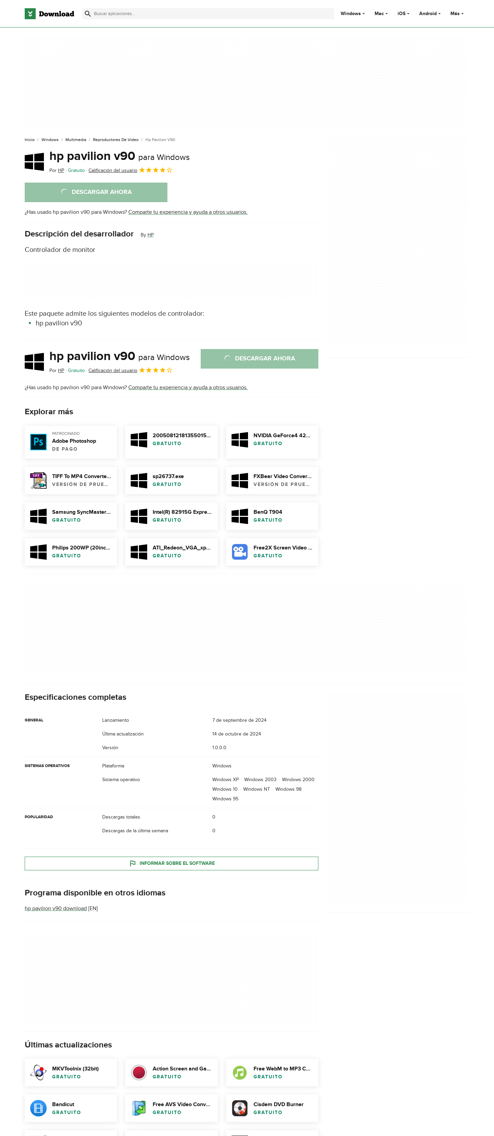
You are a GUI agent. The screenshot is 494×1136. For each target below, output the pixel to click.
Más (457, 13)
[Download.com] (49, 13)
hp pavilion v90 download (56, 908)
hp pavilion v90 (119, 156)
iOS (401, 13)
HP (151, 235)
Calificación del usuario (131, 169)
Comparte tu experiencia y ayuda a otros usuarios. (188, 212)
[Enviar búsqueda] (87, 13)
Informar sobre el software (172, 863)
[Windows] (50, 140)
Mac (379, 13)
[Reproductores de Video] (116, 140)
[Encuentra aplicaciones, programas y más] (208, 13)
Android (428, 13)
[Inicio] (30, 140)
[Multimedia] (76, 140)
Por (56, 170)
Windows (351, 13)
